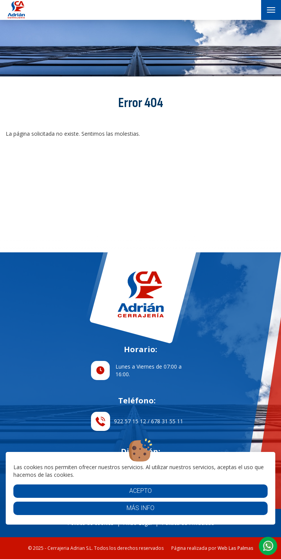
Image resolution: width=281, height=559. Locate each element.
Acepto (140, 490)
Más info (140, 508)
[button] (268, 546)
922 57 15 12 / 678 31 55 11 (137, 421)
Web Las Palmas (235, 548)
